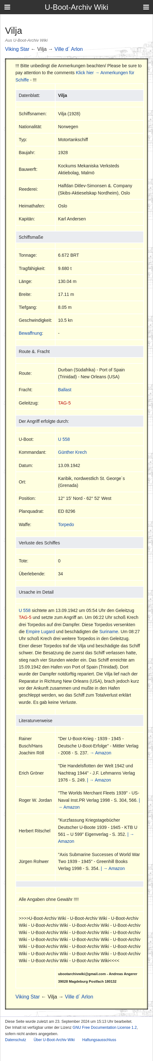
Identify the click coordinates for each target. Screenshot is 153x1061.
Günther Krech (72, 452)
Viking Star (17, 49)
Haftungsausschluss (99, 1040)
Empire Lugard (40, 631)
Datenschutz (15, 1040)
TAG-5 (64, 402)
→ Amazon (100, 752)
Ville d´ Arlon (69, 49)
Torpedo (66, 524)
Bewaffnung (30, 333)
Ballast (64, 389)
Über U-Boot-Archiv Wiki (54, 1040)
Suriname (108, 631)
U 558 (64, 439)
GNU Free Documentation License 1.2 (105, 1027)
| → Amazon (99, 779)
